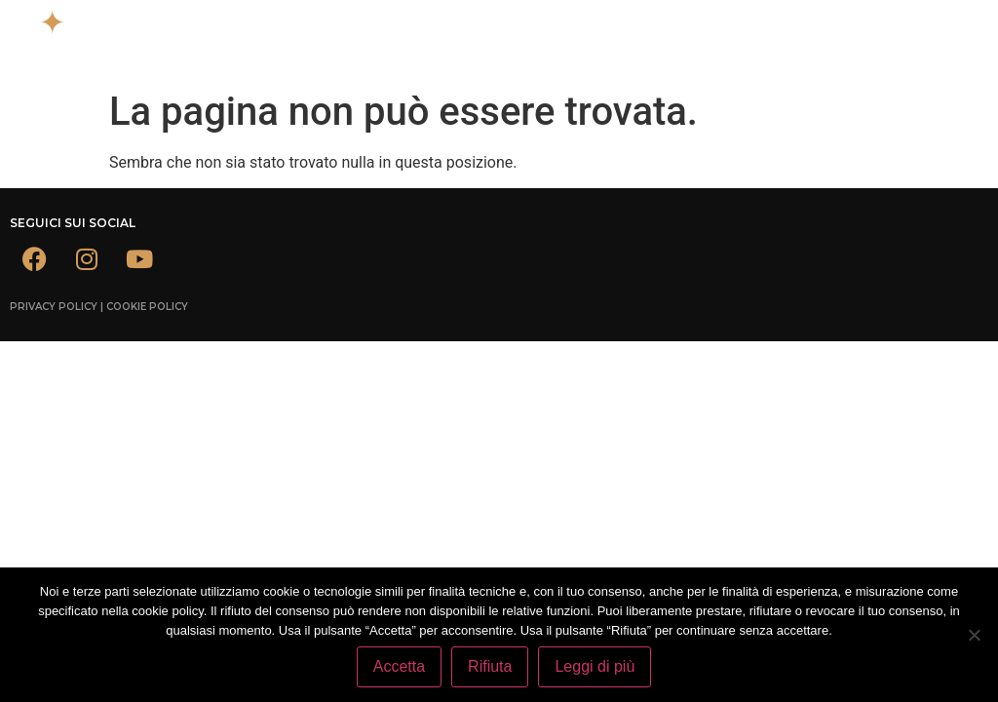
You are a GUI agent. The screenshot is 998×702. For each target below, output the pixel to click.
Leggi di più (594, 666)
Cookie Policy (147, 306)
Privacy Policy (53, 306)
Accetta (399, 666)
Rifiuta (490, 666)
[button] (665, 28)
